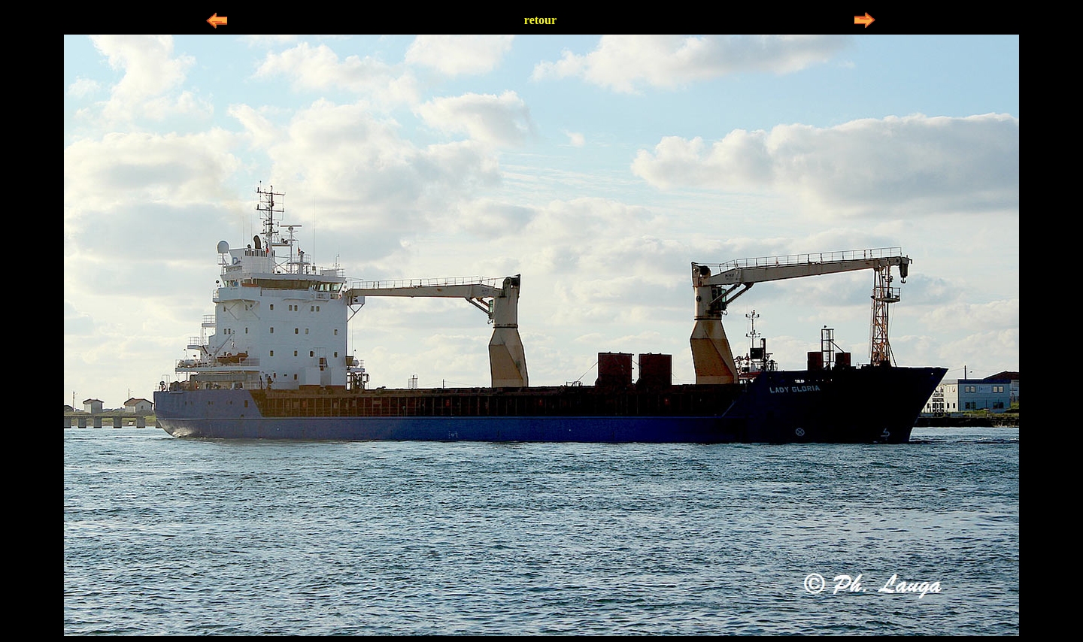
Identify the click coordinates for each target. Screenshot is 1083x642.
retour (540, 20)
